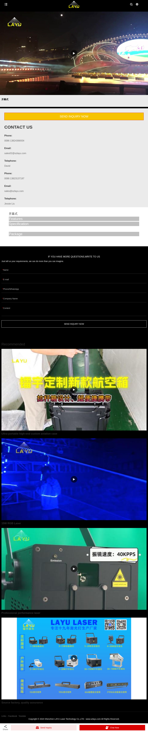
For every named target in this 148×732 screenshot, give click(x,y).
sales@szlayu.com (14, 191)
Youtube (22, 716)
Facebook (12, 716)
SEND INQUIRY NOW (74, 116)
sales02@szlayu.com (15, 153)
